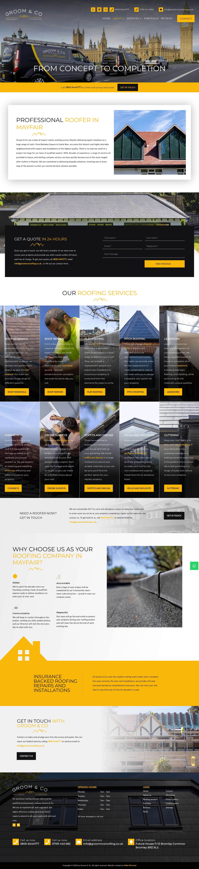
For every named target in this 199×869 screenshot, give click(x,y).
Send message (163, 264)
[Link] (93, 9)
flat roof (96, 344)
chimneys (10, 470)
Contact (169, 791)
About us (147, 795)
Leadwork (173, 392)
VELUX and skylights (139, 488)
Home (145, 791)
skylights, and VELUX (135, 453)
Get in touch (127, 87)
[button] (123, 18)
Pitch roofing (135, 392)
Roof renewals (17, 392)
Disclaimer (170, 795)
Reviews (146, 808)
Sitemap (169, 808)
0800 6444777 (73, 87)
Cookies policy (172, 803)
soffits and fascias (93, 457)
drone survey (63, 440)
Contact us (26, 756)
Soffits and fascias (98, 488)
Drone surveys (56, 488)
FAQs (145, 812)
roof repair (67, 365)
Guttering (173, 488)
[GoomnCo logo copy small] (24, 14)
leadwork (182, 365)
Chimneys (13, 488)
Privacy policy (172, 799)
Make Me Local (130, 865)
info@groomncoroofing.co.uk (28, 264)
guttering (185, 444)
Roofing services (150, 799)
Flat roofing (94, 392)
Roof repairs (55, 392)
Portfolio (147, 803)
